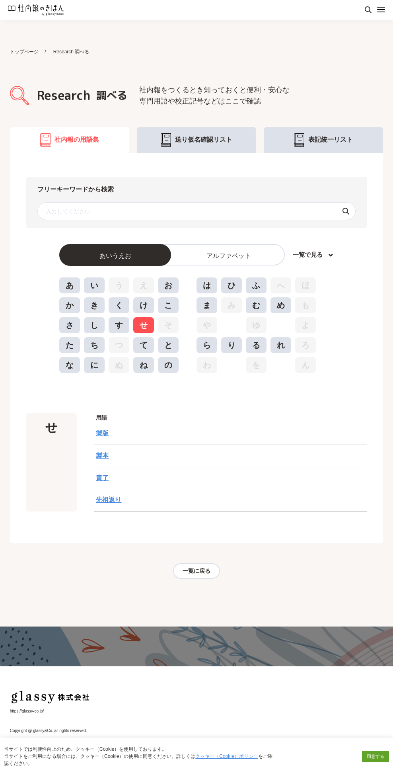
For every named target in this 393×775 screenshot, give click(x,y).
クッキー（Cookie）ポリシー (226, 756)
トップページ (24, 52)
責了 (102, 478)
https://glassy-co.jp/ (27, 712)
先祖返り (108, 501)
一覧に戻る (196, 572)
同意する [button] (375, 756)
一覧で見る (308, 255)
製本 (102, 456)
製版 (102, 434)
